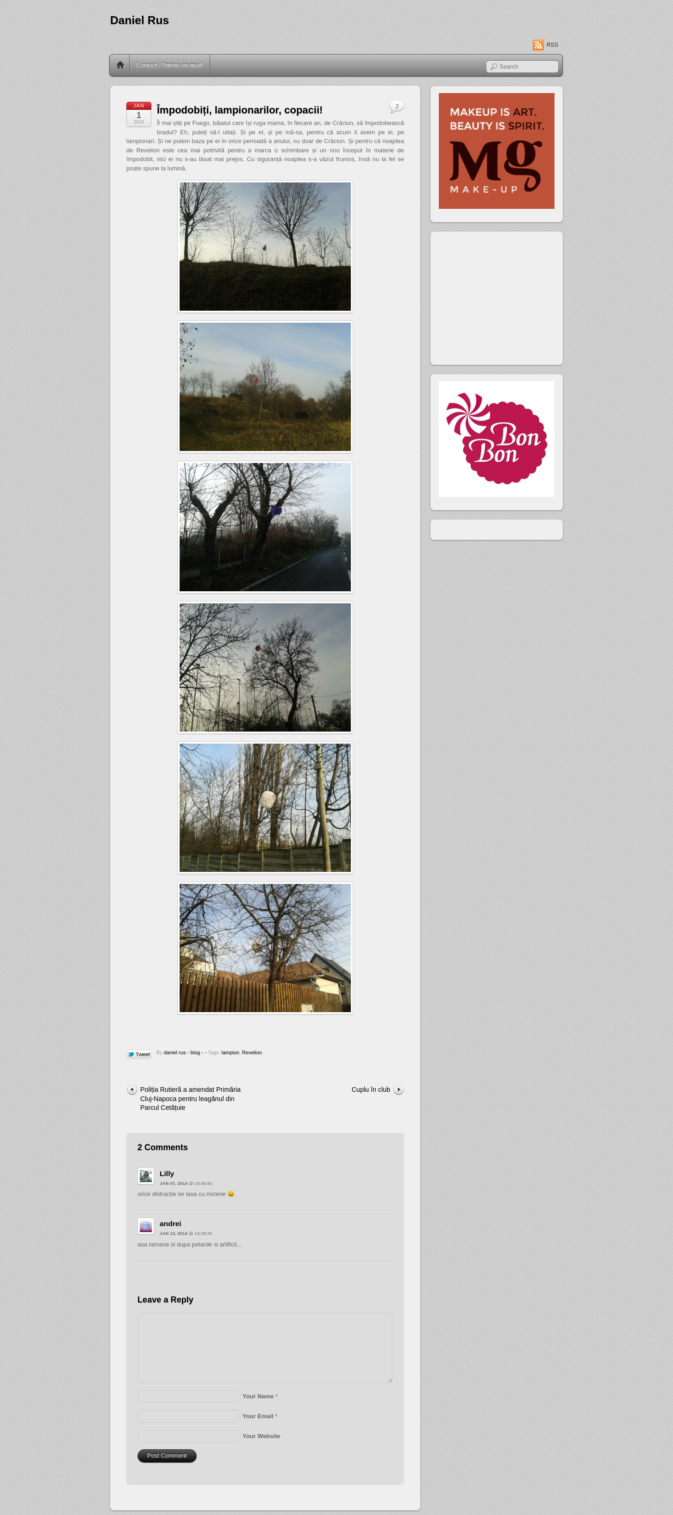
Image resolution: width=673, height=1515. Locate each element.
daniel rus (175, 1052)
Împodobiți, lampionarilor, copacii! (240, 110)
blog (195, 1052)
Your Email (258, 1416)
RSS (552, 45)
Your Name (258, 1396)
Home (120, 65)
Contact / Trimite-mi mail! (170, 65)
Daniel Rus (139, 20)
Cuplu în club (371, 1089)
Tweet (139, 1055)
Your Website (261, 1436)
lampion (230, 1052)
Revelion (252, 1052)
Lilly (167, 1173)
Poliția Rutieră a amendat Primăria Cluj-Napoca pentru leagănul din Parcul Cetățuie (190, 1098)
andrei (170, 1223)
